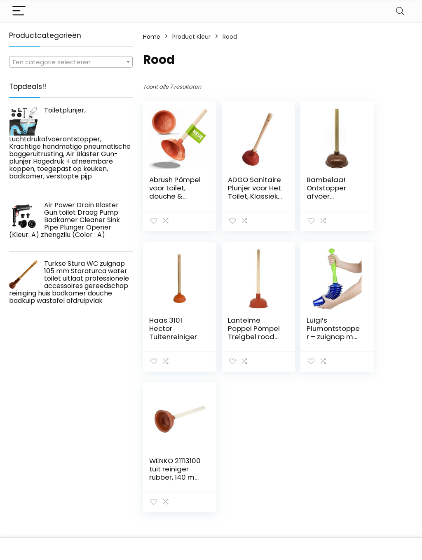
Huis (292, 473)
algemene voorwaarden (371, 488)
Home (151, 37)
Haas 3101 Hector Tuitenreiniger (376, 192)
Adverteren (302, 519)
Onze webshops (309, 507)
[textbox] (70, 62)
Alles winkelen (306, 484)
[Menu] (19, 11)
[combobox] (71, 62)
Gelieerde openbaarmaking (376, 507)
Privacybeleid (371, 473)
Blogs (293, 496)
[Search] (400, 11)
